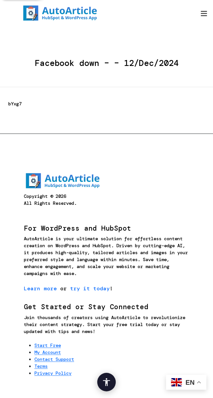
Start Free (47, 345)
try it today (90, 288)
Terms (41, 366)
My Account (47, 352)
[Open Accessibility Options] (106, 382)
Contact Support (54, 359)
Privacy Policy (52, 373)
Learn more (40, 288)
